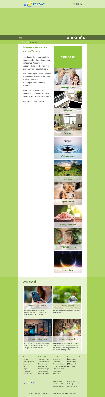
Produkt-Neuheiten (59, 366)
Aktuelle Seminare (58, 369)
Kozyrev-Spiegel (43, 369)
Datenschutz (27, 373)
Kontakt (26, 359)
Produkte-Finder (43, 359)
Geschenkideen (43, 362)
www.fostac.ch (72, 386)
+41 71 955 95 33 (73, 381)
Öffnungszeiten (28, 362)
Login (25, 369)
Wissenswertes (43, 371)
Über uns (25, 42)
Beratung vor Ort (43, 373)
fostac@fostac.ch (73, 384)
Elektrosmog (42, 364)
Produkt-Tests (42, 366)
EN (77, 4)
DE (74, 4)
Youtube (71, 366)
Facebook (71, 364)
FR (80, 4)
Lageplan (26, 364)
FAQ (24, 366)
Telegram (71, 359)
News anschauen (58, 364)
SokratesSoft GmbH (69, 393)
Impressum (27, 371)
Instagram (71, 362)
